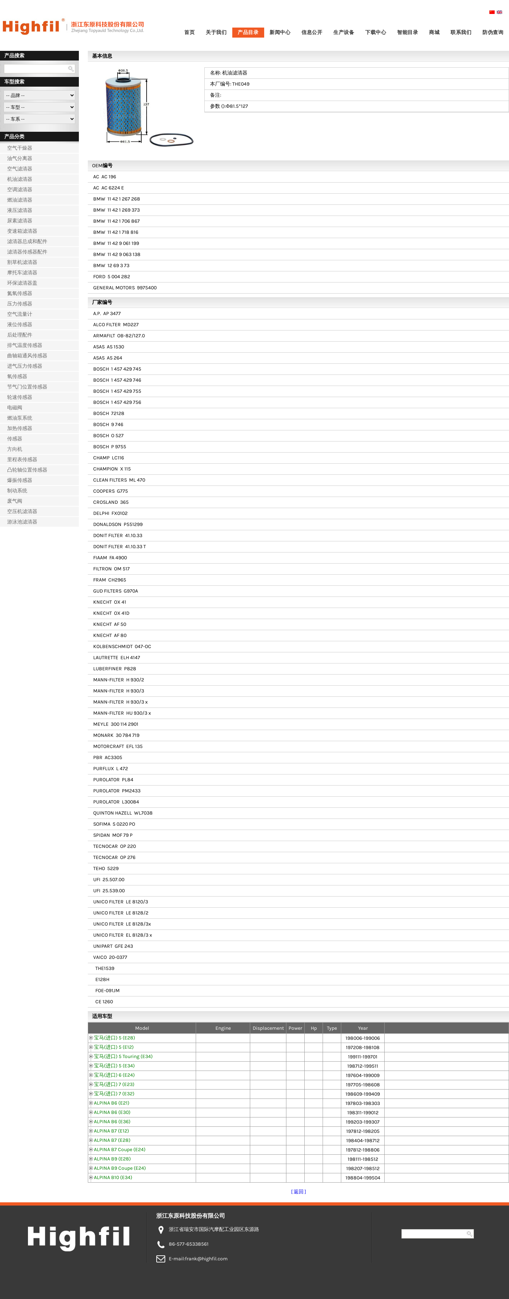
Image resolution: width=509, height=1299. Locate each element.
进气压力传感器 (24, 366)
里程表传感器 (22, 460)
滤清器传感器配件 (27, 252)
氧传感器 (17, 376)
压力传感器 (19, 304)
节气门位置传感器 (27, 387)
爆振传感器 (19, 480)
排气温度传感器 (24, 345)
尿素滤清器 (19, 221)
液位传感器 (19, 325)
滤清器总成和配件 (27, 241)
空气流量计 (19, 314)
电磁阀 (14, 408)
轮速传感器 (19, 397)
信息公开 (311, 32)
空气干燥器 (19, 148)
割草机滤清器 (22, 262)
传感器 (14, 439)
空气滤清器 (19, 169)
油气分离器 (19, 158)
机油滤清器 (19, 179)
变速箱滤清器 (22, 231)
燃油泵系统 (19, 418)
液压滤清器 (19, 210)
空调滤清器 (19, 190)
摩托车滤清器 (22, 273)
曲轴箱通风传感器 (27, 356)
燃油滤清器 (19, 200)
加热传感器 (19, 428)
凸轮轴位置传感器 (27, 470)
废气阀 (14, 501)
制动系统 (17, 491)
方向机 (14, 449)
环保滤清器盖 (22, 283)
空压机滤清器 (22, 511)
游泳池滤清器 (22, 522)
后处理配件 (19, 335)
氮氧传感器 (19, 293)
